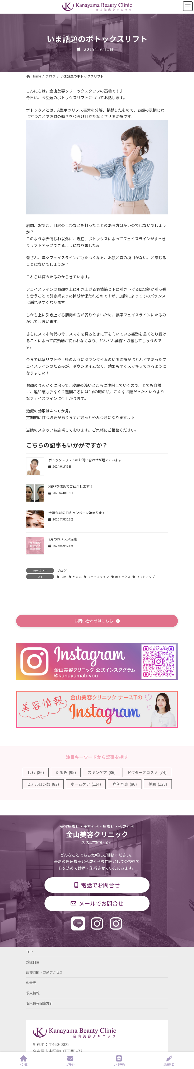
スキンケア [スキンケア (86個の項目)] (102, 772)
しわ (63, 577)
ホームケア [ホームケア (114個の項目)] (86, 784)
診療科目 (32, 962)
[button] (97, 621)
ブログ (62, 570)
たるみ (77, 577)
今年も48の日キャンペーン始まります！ (78, 512)
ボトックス (122, 577)
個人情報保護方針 (39, 1003)
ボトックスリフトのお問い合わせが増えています (84, 459)
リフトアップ (145, 577)
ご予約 (70, 1060)
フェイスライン (98, 577)
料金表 (31, 982)
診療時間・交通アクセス (44, 972)
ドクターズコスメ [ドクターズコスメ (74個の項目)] (146, 772)
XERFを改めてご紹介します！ (70, 486)
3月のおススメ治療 (62, 539)
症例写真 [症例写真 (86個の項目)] (125, 784)
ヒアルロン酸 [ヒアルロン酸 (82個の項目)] (43, 784)
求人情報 (32, 992)
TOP (29, 951)
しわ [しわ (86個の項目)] (36, 772)
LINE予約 (119, 1060)
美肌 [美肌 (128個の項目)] (157, 784)
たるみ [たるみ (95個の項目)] (66, 772)
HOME (23, 1060)
